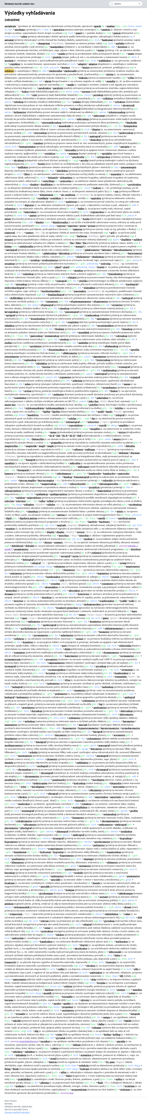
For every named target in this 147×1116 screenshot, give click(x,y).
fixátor (114, 390)
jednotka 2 (133, 545)
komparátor (130, 125)
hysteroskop (103, 359)
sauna (127, 384)
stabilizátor (105, 60)
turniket (45, 1041)
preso (83, 225)
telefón (119, 408)
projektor (94, 487)
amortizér (115, 797)
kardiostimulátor (51, 291)
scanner (58, 542)
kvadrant (10, 883)
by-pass (110, 1062)
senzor (80, 638)
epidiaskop (42, 494)
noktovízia (18, 938)
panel (79, 33)
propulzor (67, 1006)
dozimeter (95, 621)
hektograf (28, 559)
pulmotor (59, 394)
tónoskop (33, 511)
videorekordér (78, 483)
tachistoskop (110, 370)
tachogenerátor (92, 604)
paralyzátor (44, 88)
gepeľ (66, 267)
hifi (58, 435)
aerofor (85, 160)
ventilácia (42, 198)
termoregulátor (57, 669)
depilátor (126, 239)
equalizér (10, 463)
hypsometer (69, 728)
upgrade (61, 525)
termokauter (109, 387)
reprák (103, 425)
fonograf (30, 459)
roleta (54, 1048)
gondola (57, 57)
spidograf (129, 697)
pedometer (61, 693)
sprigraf (10, 315)
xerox (75, 556)
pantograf (95, 136)
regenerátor (97, 211)
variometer (85, 865)
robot (24, 36)
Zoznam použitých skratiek (17, 1112)
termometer (127, 655)
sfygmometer (100, 301)
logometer (103, 573)
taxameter (80, 690)
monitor (78, 270)
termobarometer (130, 728)
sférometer (30, 824)
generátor (11, 590)
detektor (122, 46)
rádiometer (34, 621)
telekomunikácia (35, 408)
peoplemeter (21, 549)
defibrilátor (16, 298)
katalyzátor (46, 941)
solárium (77, 380)
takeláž (17, 1020)
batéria (53, 1062)
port (64, 645)
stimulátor (90, 287)
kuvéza (46, 366)
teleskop (19, 101)
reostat (115, 576)
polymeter (99, 845)
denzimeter (11, 738)
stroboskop (135, 504)
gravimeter (28, 707)
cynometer (108, 583)
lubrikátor (62, 170)
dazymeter (61, 735)
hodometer (23, 697)
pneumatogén (128, 167)
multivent (71, 201)
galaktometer (92, 249)
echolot (34, 752)
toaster (30, 232)
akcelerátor (81, 948)
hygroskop (126, 838)
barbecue (82, 236)
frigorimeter (67, 855)
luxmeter (104, 631)
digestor (29, 205)
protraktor (47, 931)
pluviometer (11, 827)
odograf (87, 924)
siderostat (99, 115)
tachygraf (127, 298)
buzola (96, 883)
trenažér (21, 1013)
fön (72, 242)
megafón (95, 428)
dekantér (53, 177)
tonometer (52, 301)
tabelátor (18, 1051)
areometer (119, 735)
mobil (101, 411)
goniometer (133, 876)
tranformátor (107, 600)
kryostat (51, 673)
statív (131, 53)
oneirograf (101, 373)
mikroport (84, 466)
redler (61, 969)
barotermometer (110, 728)
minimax (73, 153)
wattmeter (16, 573)
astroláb (55, 879)
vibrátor (22, 797)
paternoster (20, 979)
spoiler (67, 1003)
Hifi (79, 435)
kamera (9, 473)
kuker (25, 91)
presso (91, 225)
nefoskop (30, 721)
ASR (139, 917)
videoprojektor (13, 490)
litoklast (59, 329)
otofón (8, 342)
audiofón (83, 342)
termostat (127, 669)
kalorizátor (30, 211)
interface (64, 535)
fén (84, 242)
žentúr (101, 267)
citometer (52, 759)
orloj (23, 786)
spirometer (103, 318)
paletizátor (96, 972)
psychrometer (102, 841)
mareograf (104, 745)
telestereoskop (117, 112)
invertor (18, 600)
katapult (135, 1013)
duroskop (36, 710)
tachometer (53, 683)
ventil (53, 1058)
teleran (45, 920)
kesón (41, 163)
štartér (84, 945)
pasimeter (71, 869)
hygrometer (11, 841)
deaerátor (95, 139)
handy (109, 411)
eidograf (36, 563)
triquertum (16, 914)
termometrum (13, 659)
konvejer (111, 962)
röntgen (72, 277)
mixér (8, 218)
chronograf (102, 769)
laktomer (107, 249)
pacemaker (80, 291)
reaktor (97, 187)
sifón (63, 1072)
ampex (117, 439)
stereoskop (40, 132)
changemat (44, 43)
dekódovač (17, 545)
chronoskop (24, 769)
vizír (34, 94)
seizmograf (28, 810)
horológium (38, 786)
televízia (9, 501)
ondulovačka (26, 246)
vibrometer (95, 790)
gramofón (56, 442)
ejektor (68, 986)
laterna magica (46, 480)
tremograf (124, 366)
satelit (101, 518)
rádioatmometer (114, 628)
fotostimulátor (57, 349)
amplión (123, 425)
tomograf (61, 280)
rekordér (108, 480)
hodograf (9, 697)
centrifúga (48, 181)
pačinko (120, 43)
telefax (72, 418)
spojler (57, 1003)
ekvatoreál (128, 105)
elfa (136, 969)
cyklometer (88, 700)
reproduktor (76, 425)
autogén (124, 146)
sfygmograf (47, 304)
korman (9, 1000)
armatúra (86, 1055)
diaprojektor (104, 490)
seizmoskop (110, 814)
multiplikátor (80, 807)
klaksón (83, 77)
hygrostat (58, 852)
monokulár (65, 125)
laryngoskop (11, 311)
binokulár (131, 122)
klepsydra (115, 783)
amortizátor (101, 797)
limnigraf (41, 741)
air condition (68, 194)
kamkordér (95, 473)
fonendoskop (115, 273)
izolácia (20, 1086)
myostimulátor (105, 325)
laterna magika (27, 480)
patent (117, 33)
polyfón (93, 404)
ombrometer (106, 824)
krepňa (101, 982)
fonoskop (127, 329)
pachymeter (100, 707)
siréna (109, 74)
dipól (9, 518)
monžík (47, 993)
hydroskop (80, 783)
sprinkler (107, 153)
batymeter (96, 748)
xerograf (65, 556)
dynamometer (111, 652)
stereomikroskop (51, 122)
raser (24, 618)
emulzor (38, 143)
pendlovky (10, 779)
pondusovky (59, 779)
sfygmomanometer (80, 301)
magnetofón (11, 446)
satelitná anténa (127, 518)
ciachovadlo (70, 70)
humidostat (20, 852)
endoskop (28, 273)
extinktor (50, 153)
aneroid (83, 724)
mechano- (20, 29)
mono (53, 432)
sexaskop (10, 263)
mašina (111, 26)
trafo (131, 600)
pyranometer (41, 635)
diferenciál (115, 951)
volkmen (78, 449)
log (100, 704)
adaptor (93, 64)
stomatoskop (52, 335)
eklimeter (112, 862)
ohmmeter (69, 569)
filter (27, 174)
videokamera (64, 473)
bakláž (127, 1020)
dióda (67, 649)
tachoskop (107, 686)
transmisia (121, 676)
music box (10, 404)
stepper (9, 239)
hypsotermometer (88, 728)
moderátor (24, 803)
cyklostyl (96, 552)
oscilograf (42, 766)
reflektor (108, 98)
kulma (8, 246)
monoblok (83, 332)
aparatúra (59, 29)
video (135, 483)
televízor (21, 501)
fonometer (78, 817)
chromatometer (110, 821)
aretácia (9, 60)
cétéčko (83, 280)
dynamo (9, 593)
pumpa (121, 989)
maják (70, 84)
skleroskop (126, 710)
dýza (67, 680)
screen (80, 532)
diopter (96, 129)
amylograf (11, 249)
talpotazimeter (56, 662)
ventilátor (55, 198)
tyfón (131, 77)
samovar (78, 229)
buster (86, 67)
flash (100, 1082)
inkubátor (41, 363)
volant (132, 993)
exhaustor (10, 208)
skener (48, 542)
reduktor (87, 803)
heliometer (20, 112)
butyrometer (135, 253)
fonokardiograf (56, 294)
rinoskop (64, 308)
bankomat (107, 39)
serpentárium (79, 1089)
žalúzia (77, 1044)
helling (116, 1034)
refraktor (120, 101)
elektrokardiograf (14, 287)
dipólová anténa (28, 518)
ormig (123, 563)
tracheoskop (92, 315)
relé (62, 580)
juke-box (94, 401)
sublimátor (83, 762)
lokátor (60, 934)
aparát (97, 26)
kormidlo (67, 996)
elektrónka (125, 645)
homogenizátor (27, 146)
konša (86, 218)
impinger (89, 858)
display (60, 532)
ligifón (46, 411)
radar (127, 914)
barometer (129, 721)
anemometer (25, 755)
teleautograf (73, 421)
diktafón (130, 446)
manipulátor (57, 46)
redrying (106, 263)
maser (82, 614)
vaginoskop (30, 359)
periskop (98, 94)
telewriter (93, 421)
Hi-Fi (72, 435)
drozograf (58, 838)
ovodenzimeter (50, 260)
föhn (78, 242)
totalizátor (126, 831)
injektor (49, 989)
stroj (71, 1092)
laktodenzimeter (123, 249)
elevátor (90, 965)
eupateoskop (114, 852)
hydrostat (45, 852)
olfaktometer (70, 353)
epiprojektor (34, 497)
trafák (123, 600)
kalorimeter (71, 655)
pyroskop (101, 666)
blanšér (40, 222)
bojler (81, 208)
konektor (28, 642)
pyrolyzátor (134, 184)
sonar (48, 927)
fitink (16, 1068)
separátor (116, 174)
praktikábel (24, 1079)
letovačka (70, 150)
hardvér (92, 521)
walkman (90, 449)
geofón (134, 810)
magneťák (31, 446)
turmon (86, 91)
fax (93, 418)
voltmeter (59, 566)
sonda (61, 53)
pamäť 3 (8, 549)
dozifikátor (47, 184)
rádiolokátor (112, 914)
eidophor (29, 504)
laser (134, 611)
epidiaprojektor (58, 494)
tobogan (96, 1027)
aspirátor (96, 198)
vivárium (125, 1089)
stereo (122, 432)
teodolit (78, 872)
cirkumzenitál (21, 907)
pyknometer (94, 738)
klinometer (18, 862)
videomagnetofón (108, 483)
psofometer (18, 858)
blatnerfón (38, 439)
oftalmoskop (111, 346)
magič (42, 446)
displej (50, 532)
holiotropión (40, 783)
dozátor (34, 184)
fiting (8, 1068)
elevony (85, 1000)
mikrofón (75, 463)
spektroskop (126, 132)
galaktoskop (50, 253)
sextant (104, 896)
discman (135, 452)
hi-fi (52, 435)
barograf (97, 731)
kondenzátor (53, 576)
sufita (119, 1079)
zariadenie (10, 26)
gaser (106, 618)
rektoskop (121, 335)
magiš (50, 446)
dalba (101, 1024)
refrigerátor (103, 156)
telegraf (120, 415)
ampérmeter (133, 566)
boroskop (10, 872)
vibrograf (53, 793)
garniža (121, 1041)
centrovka (65, 181)
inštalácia (21, 1055)
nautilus (137, 989)
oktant (127, 907)
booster (66, 67)
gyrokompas (46, 893)
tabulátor (30, 1051)
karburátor (122, 941)
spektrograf (49, 624)
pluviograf (26, 827)
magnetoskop (48, 483)
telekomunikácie (55, 408)
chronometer (32, 776)
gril (112, 232)
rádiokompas (125, 893)
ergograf (135, 377)
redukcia (84, 1065)
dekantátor (66, 177)
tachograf (17, 686)
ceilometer (75, 717)
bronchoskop (38, 318)
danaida (9, 762)
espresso (73, 225)
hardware (104, 521)
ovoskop (35, 260)
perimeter (36, 346)
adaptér (82, 64)
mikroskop (83, 119)
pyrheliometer (29, 628)
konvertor (83, 593)
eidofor (51, 504)
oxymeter (117, 304)
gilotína (44, 1082)
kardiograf (132, 284)
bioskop (68, 476)
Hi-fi (64, 435)
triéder (77, 101)
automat (9, 39)
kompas (70, 889)
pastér (33, 215)
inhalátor (10, 325)
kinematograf (81, 476)
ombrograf (121, 824)
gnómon (9, 903)
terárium (130, 1086)
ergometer (65, 377)
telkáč (50, 501)
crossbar (55, 583)
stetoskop (21, 284)
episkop (20, 497)
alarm (48, 81)
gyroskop (109, 920)
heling (107, 1034)
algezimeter (100, 356)
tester (101, 50)
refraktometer (24, 821)
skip (93, 979)
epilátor (138, 239)
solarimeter (67, 635)
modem (88, 538)
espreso (61, 225)
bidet (69, 1075)
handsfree (33, 415)
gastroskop (36, 335)
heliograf (75, 108)
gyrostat (60, 1037)
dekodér (30, 545)
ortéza (27, 390)
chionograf (62, 831)
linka (117, 955)
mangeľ (80, 246)
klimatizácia (46, 194)
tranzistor (19, 652)
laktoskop (64, 253)
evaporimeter (55, 848)
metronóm (119, 786)
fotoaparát (23, 470)
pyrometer (52, 659)
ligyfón (56, 411)
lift (121, 975)
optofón (135, 349)
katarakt (80, 800)
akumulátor (51, 587)
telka (42, 501)
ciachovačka (55, 70)
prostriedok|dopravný (28, 1041)
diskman (123, 452)
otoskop (64, 339)
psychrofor (78, 156)
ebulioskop (98, 256)
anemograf (102, 755)
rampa (106, 1017)
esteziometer (12, 356)
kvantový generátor (67, 607)
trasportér (10, 962)
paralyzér (58, 88)
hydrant (84, 1068)
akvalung (19, 160)
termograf (10, 666)
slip (36, 1031)
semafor (111, 81)
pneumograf (72, 311)
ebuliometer (83, 256)
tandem (105, 29)
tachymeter (57, 876)
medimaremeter (14, 745)
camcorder (124, 473)
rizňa (59, 1034)
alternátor (74, 590)
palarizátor (103, 397)
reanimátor (20, 397)
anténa (61, 514)
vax (116, 191)
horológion (98, 779)
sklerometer (127, 714)
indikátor (23, 167)
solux (28, 384)
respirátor (73, 322)
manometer (11, 724)
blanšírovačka (60, 222)
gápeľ (58, 267)
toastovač (10, 232)
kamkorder (109, 473)
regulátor (15, 64)
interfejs (84, 535)
